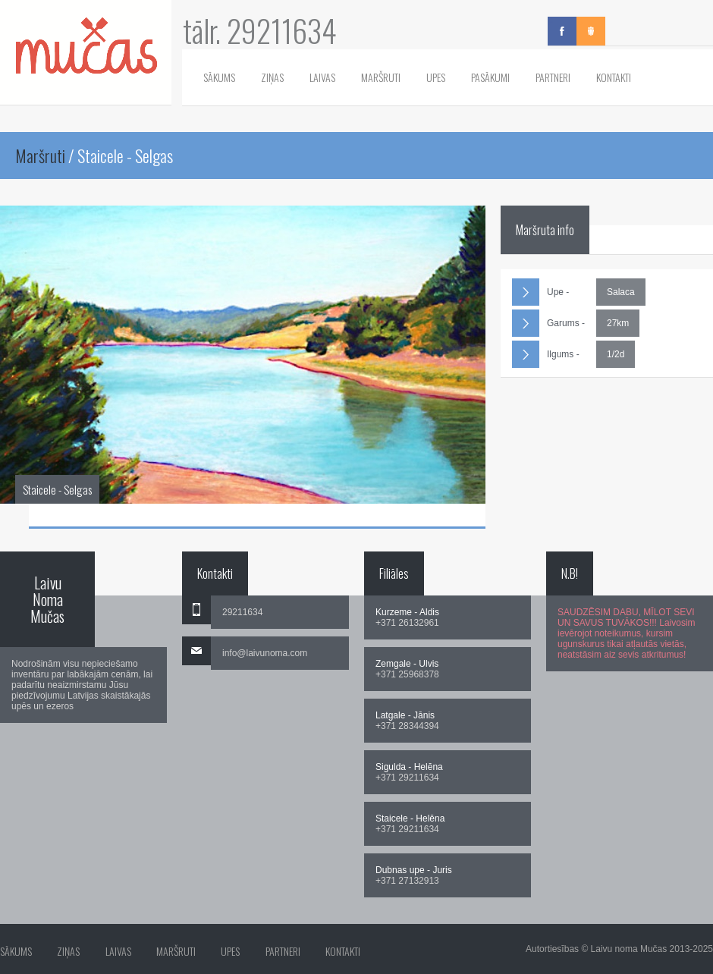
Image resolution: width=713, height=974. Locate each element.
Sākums (219, 77)
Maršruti (380, 77)
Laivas (322, 77)
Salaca (621, 292)
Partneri (553, 77)
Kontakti (613, 77)
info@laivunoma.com (264, 653)
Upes (435, 77)
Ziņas (272, 77)
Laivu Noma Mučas (47, 599)
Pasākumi (490, 77)
